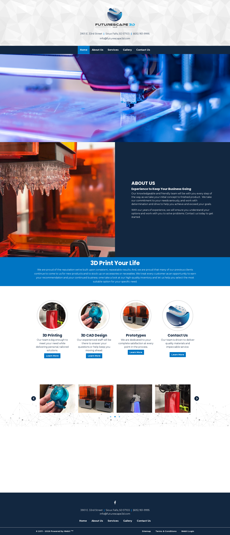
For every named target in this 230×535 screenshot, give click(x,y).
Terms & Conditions (166, 531)
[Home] (115, 17)
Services (113, 49)
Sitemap (146, 531)
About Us (97, 49)
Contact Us (143, 49)
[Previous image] (33, 398)
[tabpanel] (57, 398)
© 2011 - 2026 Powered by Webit (54, 531)
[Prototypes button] (136, 315)
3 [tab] (119, 416)
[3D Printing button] (52, 315)
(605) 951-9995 (141, 33)
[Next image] (196, 398)
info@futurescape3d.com (115, 38)
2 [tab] (115, 416)
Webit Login (187, 531)
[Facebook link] (115, 503)
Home (85, 49)
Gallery (127, 49)
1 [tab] (110, 416)
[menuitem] (84, 50)
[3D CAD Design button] (94, 315)
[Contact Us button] (177, 315)
